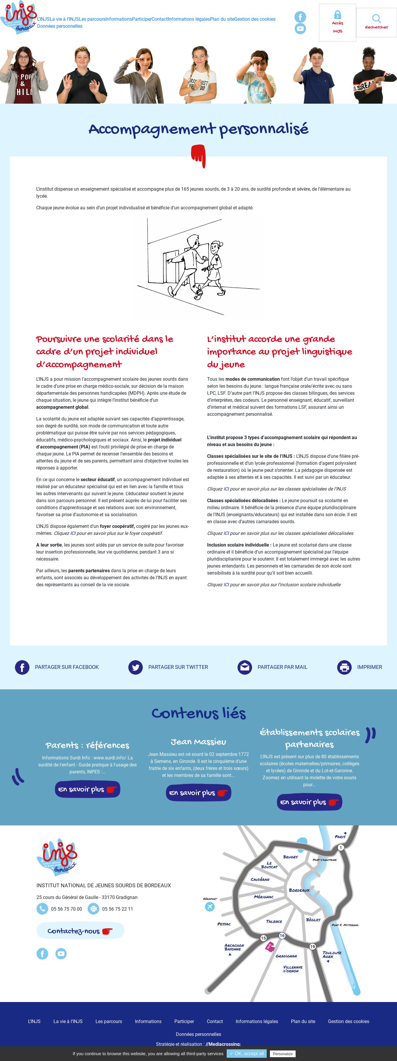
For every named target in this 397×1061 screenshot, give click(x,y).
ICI (72, 533)
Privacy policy (313, 1053)
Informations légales (189, 19)
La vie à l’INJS (64, 19)
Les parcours (92, 19)
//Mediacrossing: (223, 1044)
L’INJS (43, 19)
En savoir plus (81, 789)
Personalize (283, 1054)
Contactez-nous (73, 931)
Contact (160, 19)
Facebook (300, 17)
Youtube (300, 28)
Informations (118, 19)
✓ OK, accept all (247, 1053)
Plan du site (222, 19)
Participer (142, 19)
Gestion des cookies (254, 19)
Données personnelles (59, 26)
